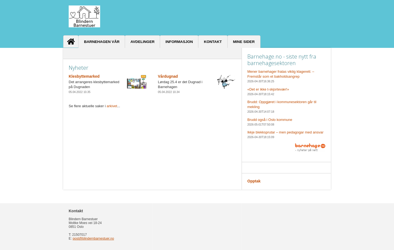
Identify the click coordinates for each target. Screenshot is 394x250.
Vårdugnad (168, 76)
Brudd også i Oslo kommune (269, 120)
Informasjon (179, 42)
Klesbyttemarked (84, 76)
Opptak (253, 181)
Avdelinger (143, 42)
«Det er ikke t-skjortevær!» (268, 89)
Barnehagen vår (102, 42)
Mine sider (244, 42)
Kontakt (213, 42)
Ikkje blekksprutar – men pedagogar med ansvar (285, 132)
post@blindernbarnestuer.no (93, 238)
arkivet (112, 106)
